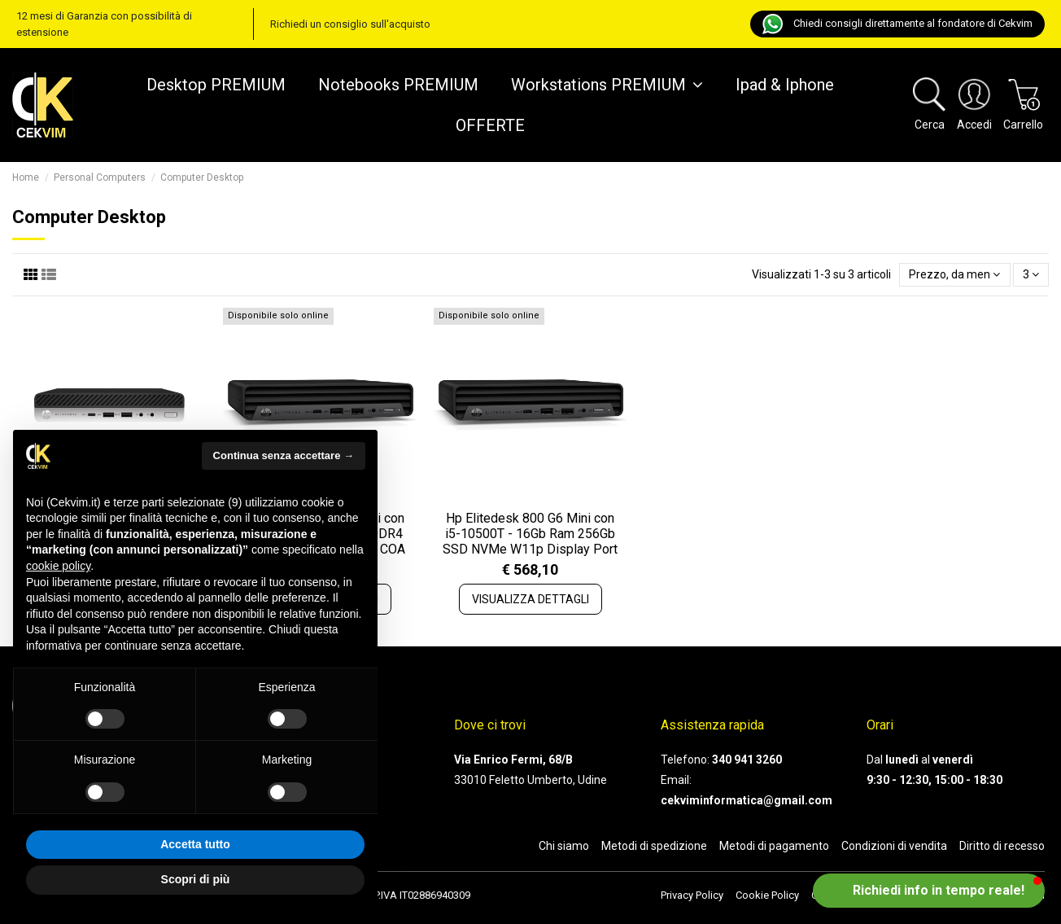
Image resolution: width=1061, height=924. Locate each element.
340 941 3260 (747, 759)
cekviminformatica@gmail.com (746, 800)
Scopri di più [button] (195, 879)
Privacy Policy (692, 895)
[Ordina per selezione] (954, 275)
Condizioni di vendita (894, 845)
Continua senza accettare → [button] (283, 455)
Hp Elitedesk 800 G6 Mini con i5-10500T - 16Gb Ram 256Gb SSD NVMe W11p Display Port (530, 533)
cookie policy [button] (58, 565)
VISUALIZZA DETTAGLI (530, 599)
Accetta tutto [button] (195, 844)
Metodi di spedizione (654, 845)
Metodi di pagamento (774, 845)
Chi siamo (564, 845)
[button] (929, 891)
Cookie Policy (767, 895)
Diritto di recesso (1002, 845)
